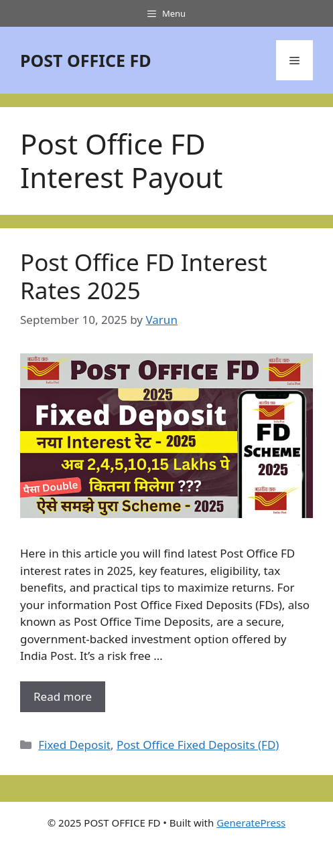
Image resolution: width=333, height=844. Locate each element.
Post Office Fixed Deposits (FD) (198, 744)
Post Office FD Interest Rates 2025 (143, 276)
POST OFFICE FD (85, 60)
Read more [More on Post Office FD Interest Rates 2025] (63, 696)
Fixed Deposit (74, 744)
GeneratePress (250, 822)
